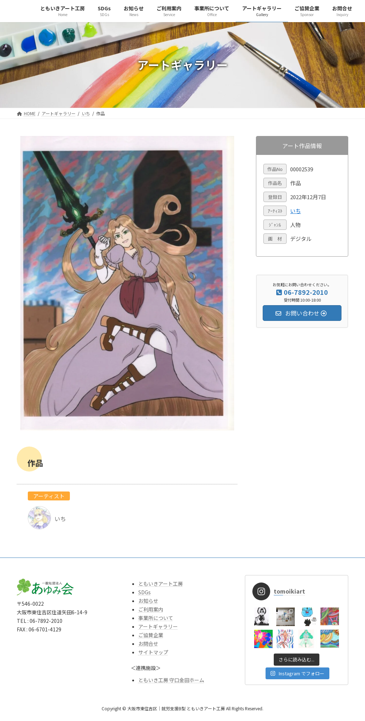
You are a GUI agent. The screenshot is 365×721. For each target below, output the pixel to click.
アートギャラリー (158, 626)
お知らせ (148, 600)
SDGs (144, 592)
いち (295, 211)
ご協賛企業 (150, 635)
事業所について (155, 617)
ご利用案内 (150, 609)
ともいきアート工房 (160, 583)
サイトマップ (153, 652)
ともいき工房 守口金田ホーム (171, 680)
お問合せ (148, 643)
